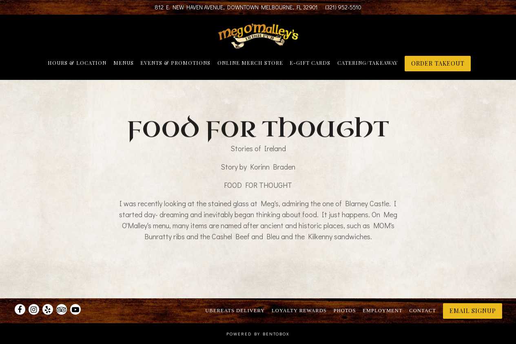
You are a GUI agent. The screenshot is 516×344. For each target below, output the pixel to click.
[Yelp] (47, 309)
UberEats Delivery (235, 310)
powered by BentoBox (258, 334)
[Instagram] (34, 309)
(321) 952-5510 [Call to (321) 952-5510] (343, 7)
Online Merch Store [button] (250, 62)
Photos (345, 310)
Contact (422, 310)
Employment (382, 310)
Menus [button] (123, 62)
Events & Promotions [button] (175, 62)
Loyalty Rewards (299, 310)
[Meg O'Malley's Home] (258, 35)
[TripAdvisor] (61, 309)
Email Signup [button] (473, 311)
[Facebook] (20, 309)
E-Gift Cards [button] (310, 62)
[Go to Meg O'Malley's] (236, 7)
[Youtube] (75, 309)
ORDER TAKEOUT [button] (438, 63)
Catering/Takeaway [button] (367, 62)
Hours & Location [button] (77, 62)
